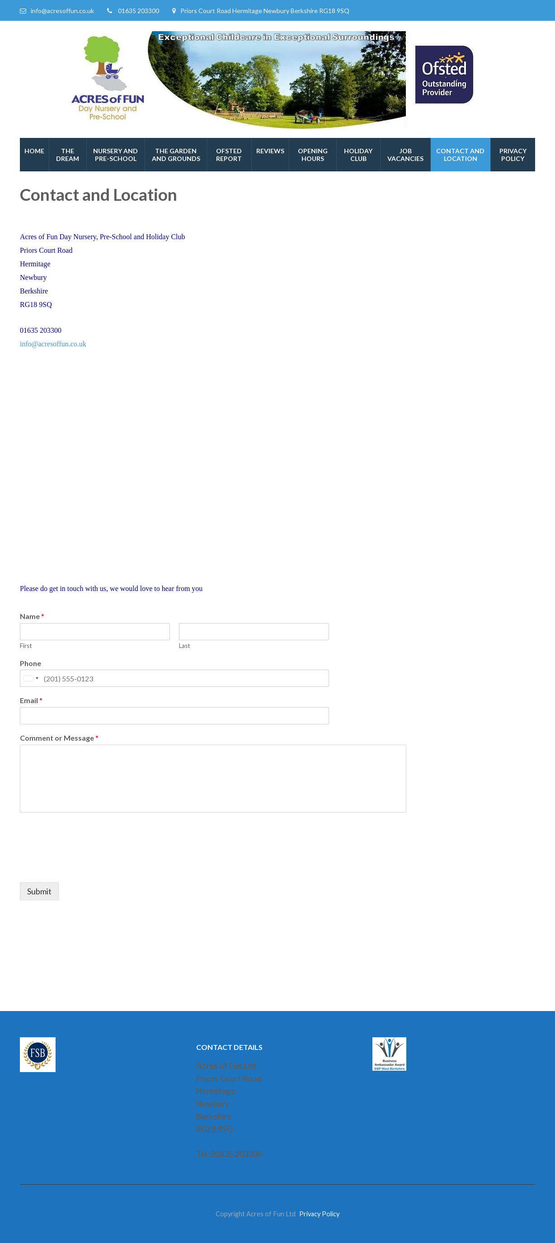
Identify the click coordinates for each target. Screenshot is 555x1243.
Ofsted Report (229, 154)
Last (184, 645)
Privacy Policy (513, 154)
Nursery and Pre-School (115, 154)
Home (34, 151)
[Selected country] (30, 678)
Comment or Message (59, 737)
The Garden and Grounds (176, 154)
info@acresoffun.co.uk (62, 10)
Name (32, 616)
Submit (39, 891)
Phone (30, 663)
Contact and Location (460, 154)
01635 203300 (138, 10)
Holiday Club (358, 154)
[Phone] (174, 678)
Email (31, 700)
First (26, 645)
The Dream (67, 154)
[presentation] (88, 867)
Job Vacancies (405, 154)
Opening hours (313, 154)
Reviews (270, 151)
